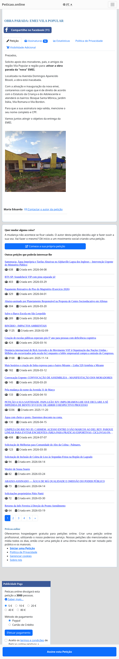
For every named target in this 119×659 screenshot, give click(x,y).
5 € (10, 615)
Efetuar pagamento (18, 642)
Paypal (16, 630)
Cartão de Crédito (23, 634)
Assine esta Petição (35, 224)
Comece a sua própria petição (45, 255)
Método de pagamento (19, 626)
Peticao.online (13, 4)
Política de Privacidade (89, 41)
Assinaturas (36, 41)
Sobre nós (16, 569)
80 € (23, 619)
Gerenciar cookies (21, 565)
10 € (21, 615)
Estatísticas (61, 41)
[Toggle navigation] (112, 4)
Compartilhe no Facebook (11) (26, 30)
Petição (12, 41)
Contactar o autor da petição (43, 209)
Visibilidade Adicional (21, 47)
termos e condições (32, 649)
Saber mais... (14, 608)
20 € (33, 615)
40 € (11, 619)
